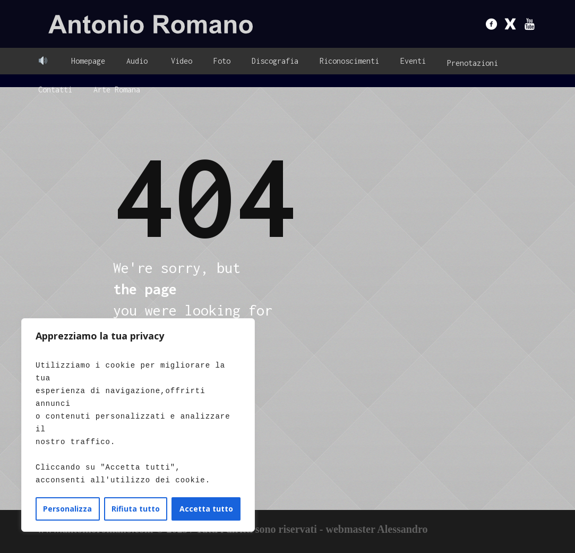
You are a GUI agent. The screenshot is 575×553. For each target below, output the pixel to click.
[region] (138, 425)
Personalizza (67, 509)
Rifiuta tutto (135, 509)
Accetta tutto (206, 509)
